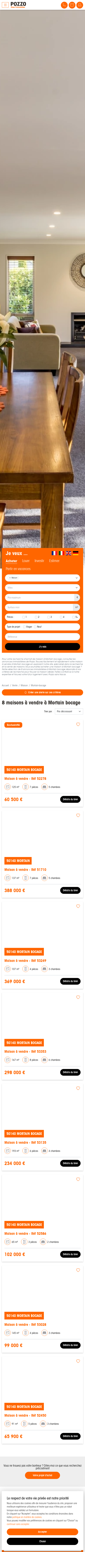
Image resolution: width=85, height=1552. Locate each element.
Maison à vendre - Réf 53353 (25, 1051)
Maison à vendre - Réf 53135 (25, 1142)
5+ (76, 617)
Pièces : (10, 617)
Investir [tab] (39, 561)
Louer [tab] (26, 561)
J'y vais (42, 646)
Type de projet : (14, 626)
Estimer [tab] (54, 561)
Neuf (39, 626)
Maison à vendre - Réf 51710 (25, 869)
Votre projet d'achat (42, 1475)
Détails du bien (70, 799)
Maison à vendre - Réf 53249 (25, 960)
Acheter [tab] (11, 561)
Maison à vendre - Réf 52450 (25, 1415)
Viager (29, 626)
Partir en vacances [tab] (18, 569)
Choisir (42, 1541)
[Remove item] (10, 578)
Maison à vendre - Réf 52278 (25, 778)
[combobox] (42, 578)
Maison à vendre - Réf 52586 (25, 1233)
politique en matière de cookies (27, 1517)
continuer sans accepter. (18, 1524)
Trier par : (48, 711)
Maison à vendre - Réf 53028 (25, 1324)
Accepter (42, 1531)
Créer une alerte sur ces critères (42, 692)
